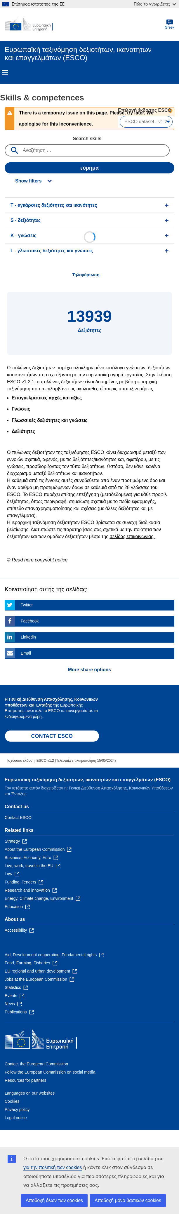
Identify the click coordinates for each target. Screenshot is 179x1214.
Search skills (87, 138)
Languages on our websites (30, 1093)
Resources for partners (25, 1080)
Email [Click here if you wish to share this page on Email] (26, 653)
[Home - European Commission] (33, 25)
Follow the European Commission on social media (50, 1072)
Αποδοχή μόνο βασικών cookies (128, 1200)
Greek (169, 24)
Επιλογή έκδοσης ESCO (145, 110)
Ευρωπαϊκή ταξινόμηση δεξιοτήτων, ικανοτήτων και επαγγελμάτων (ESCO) (88, 779)
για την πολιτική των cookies (52, 1167)
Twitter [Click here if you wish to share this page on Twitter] (27, 605)
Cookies (12, 1101)
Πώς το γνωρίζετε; (155, 3)
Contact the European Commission (36, 1064)
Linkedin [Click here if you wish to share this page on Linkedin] (28, 637)
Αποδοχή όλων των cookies (54, 1200)
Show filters (28, 180)
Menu (5, 72)
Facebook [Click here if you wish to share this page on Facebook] (30, 621)
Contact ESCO (18, 817)
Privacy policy (17, 1109)
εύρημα (89, 168)
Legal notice (16, 1117)
